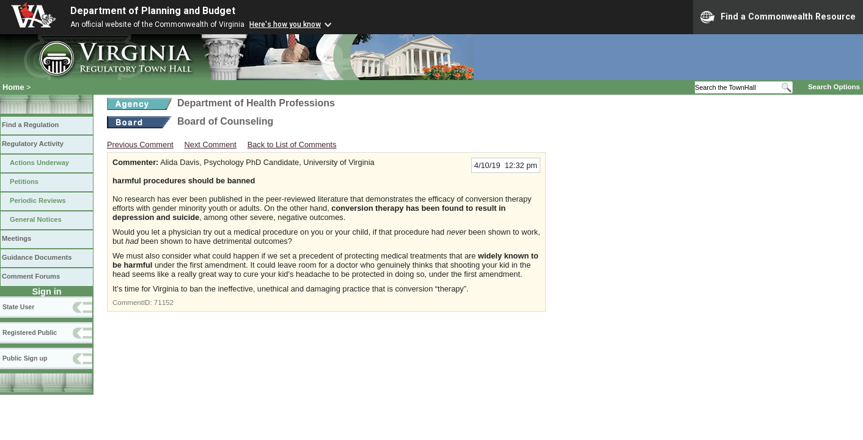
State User (18, 306)
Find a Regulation (30, 124)
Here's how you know (285, 24)
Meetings (16, 238)
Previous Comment (140, 144)
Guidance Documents (37, 257)
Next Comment (211, 144)
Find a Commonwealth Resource (778, 17)
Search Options (834, 86)
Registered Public (29, 332)
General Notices (36, 219)
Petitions (24, 181)
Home (13, 87)
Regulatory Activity (33, 143)
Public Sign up (24, 358)
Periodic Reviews (38, 200)
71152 (164, 302)
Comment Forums (31, 276)
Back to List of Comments (292, 144)
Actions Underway (39, 162)
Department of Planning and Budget (152, 10)
